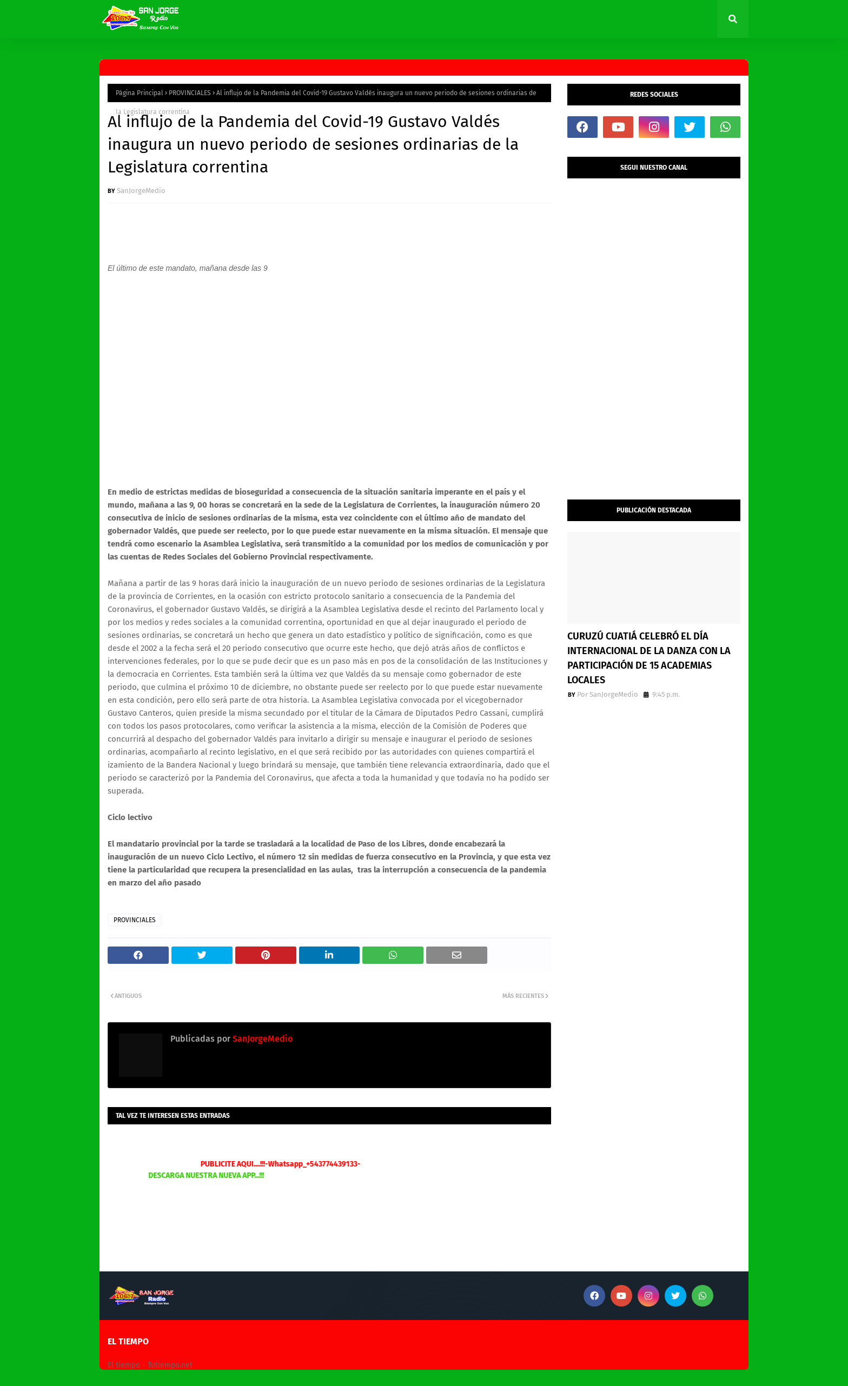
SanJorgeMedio (141, 190)
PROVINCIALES (190, 93)
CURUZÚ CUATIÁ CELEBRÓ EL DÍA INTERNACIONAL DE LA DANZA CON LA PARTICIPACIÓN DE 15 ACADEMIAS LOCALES (649, 658)
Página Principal (139, 93)
